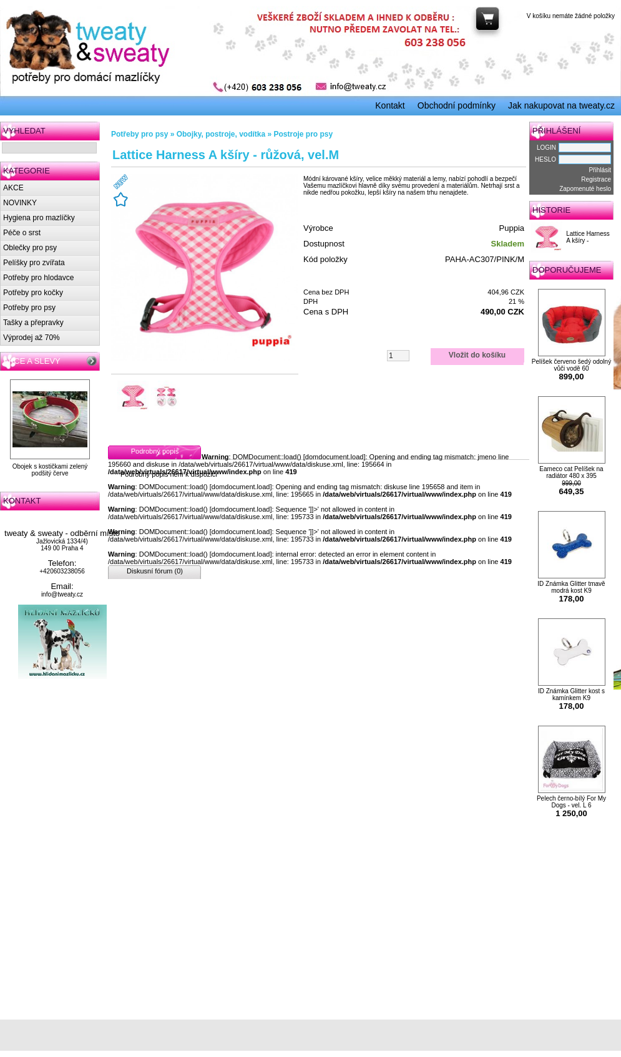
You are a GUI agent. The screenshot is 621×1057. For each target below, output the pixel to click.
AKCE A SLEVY (32, 361)
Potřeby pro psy (29, 307)
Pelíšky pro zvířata (34, 262)
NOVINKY (20, 202)
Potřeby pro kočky (33, 292)
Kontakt (389, 105)
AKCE (13, 187)
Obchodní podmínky (457, 105)
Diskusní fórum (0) (155, 571)
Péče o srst (22, 232)
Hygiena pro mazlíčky (39, 217)
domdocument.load (334, 456)
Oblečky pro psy (30, 247)
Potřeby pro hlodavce (38, 277)
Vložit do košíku (477, 355)
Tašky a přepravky (33, 322)
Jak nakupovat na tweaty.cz (561, 105)
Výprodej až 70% (31, 337)
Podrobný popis (154, 451)
